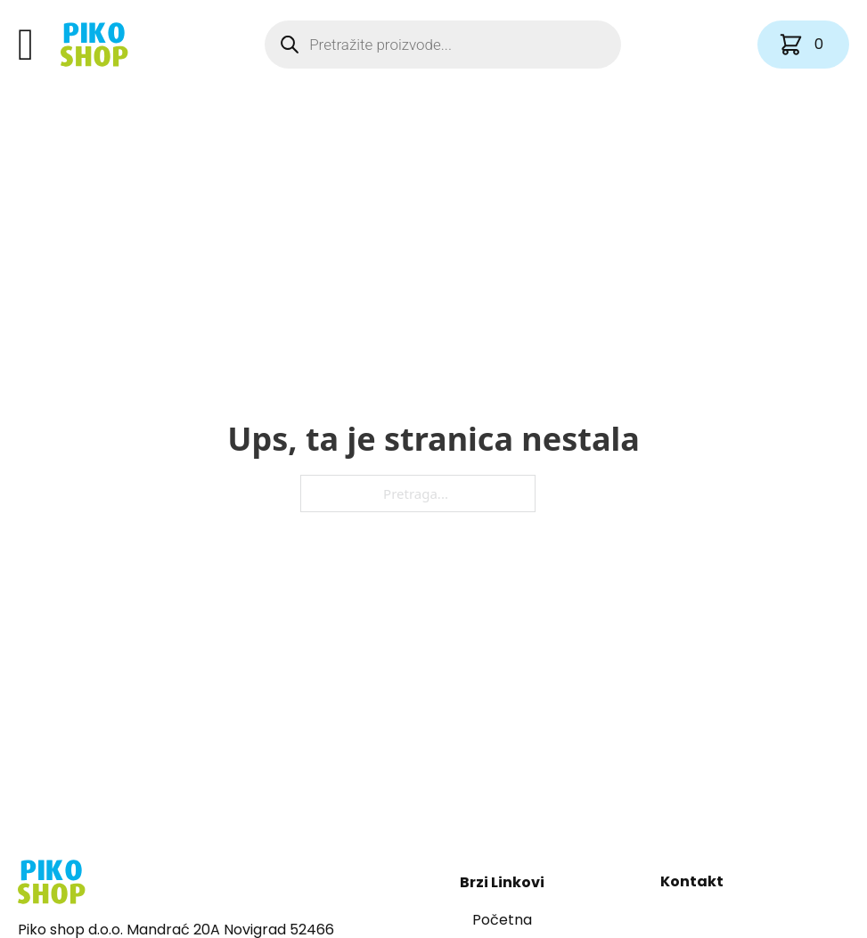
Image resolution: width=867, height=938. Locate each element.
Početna (502, 919)
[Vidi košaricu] (803, 44)
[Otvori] (26, 44)
